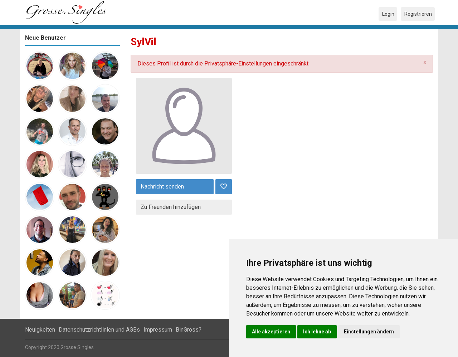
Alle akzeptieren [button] (271, 331)
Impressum (157, 329)
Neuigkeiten (40, 329)
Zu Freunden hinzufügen (171, 207)
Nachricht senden (162, 186)
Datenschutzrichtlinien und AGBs (99, 329)
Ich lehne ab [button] (317, 331)
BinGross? (188, 329)
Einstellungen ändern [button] (369, 331)
